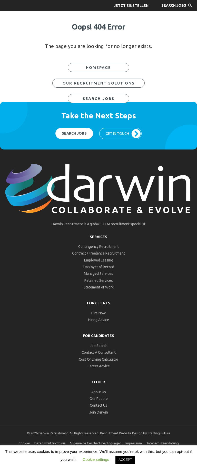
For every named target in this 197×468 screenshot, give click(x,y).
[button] (131, 5)
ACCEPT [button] (125, 460)
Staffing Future (158, 433)
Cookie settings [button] (96, 459)
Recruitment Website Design (121, 433)
